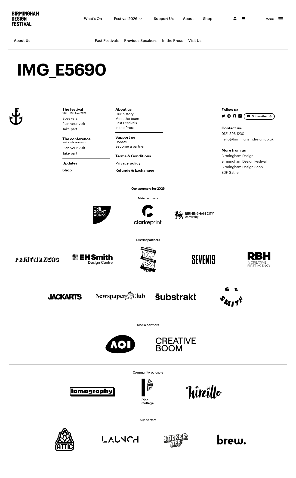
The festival (86, 111)
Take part (69, 129)
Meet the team (127, 118)
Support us (125, 137)
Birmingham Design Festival (244, 161)
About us (123, 109)
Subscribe (257, 116)
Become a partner (130, 146)
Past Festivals (107, 40)
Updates (69, 163)
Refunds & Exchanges (134, 170)
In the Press (172, 40)
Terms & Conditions (133, 156)
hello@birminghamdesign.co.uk (248, 139)
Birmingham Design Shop (242, 167)
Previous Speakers (140, 40)
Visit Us (194, 40)
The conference (86, 140)
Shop (67, 170)
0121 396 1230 (233, 133)
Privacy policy (128, 163)
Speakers (69, 118)
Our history (124, 114)
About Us (22, 40)
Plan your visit (73, 124)
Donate (121, 142)
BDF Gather (231, 172)
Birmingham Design (237, 156)
